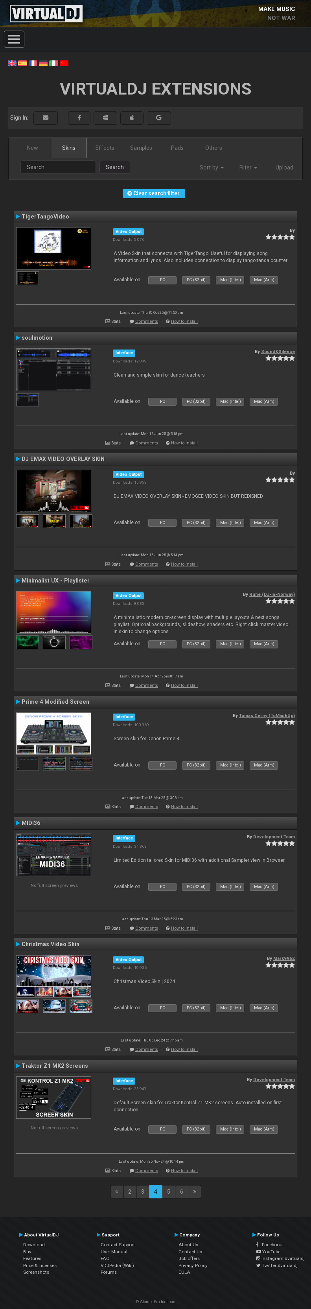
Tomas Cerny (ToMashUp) (267, 715)
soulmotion (37, 338)
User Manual (114, 1251)
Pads (177, 148)
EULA (184, 1272)
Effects (105, 148)
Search (115, 167)
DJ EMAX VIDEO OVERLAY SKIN (63, 459)
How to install (184, 321)
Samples (141, 148)
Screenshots (36, 1272)
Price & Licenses (40, 1265)
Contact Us (190, 1251)
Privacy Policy (193, 1265)
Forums (109, 1272)
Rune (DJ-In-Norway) (272, 594)
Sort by (212, 167)
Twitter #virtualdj (277, 1265)
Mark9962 (284, 958)
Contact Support (118, 1244)
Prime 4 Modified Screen (55, 702)
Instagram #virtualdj (280, 1258)
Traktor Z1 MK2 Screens (55, 1066)
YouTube (268, 1251)
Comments (146, 321)
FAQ (105, 1258)
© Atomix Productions (155, 1301)
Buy (27, 1251)
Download (34, 1244)
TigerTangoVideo (45, 216)
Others (213, 148)
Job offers (189, 1258)
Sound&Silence (278, 351)
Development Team (274, 836)
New (32, 148)
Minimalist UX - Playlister (56, 580)
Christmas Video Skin (50, 944)
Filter (248, 167)
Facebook (269, 1244)
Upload (284, 167)
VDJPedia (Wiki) (117, 1265)
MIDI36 (31, 823)
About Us (188, 1244)
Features (32, 1258)
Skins (68, 148)
